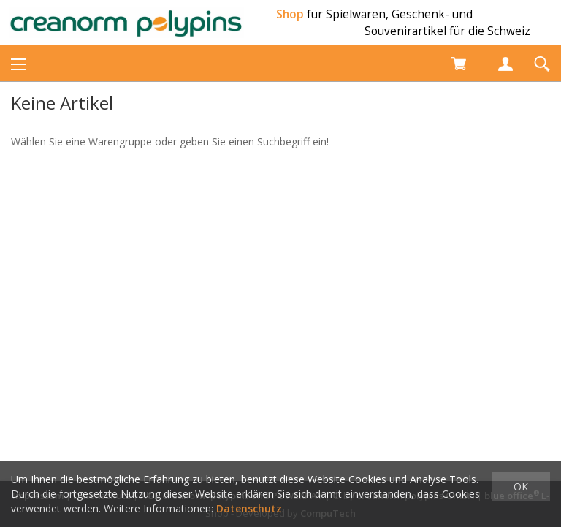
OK (521, 486)
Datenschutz (249, 508)
